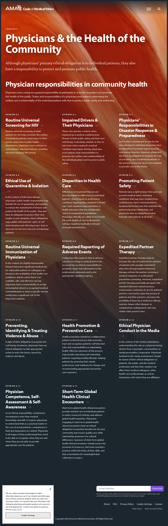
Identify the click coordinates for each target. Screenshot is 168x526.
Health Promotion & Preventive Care (81, 328)
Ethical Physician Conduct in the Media (139, 328)
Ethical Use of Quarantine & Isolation (27, 183)
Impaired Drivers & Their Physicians (80, 122)
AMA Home (137, 508)
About (107, 503)
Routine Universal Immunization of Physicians (22, 251)
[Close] (50, 489)
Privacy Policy (127, 503)
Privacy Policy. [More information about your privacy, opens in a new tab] (17, 509)
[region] (28, 504)
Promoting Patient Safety (136, 183)
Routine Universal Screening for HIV (22, 122)
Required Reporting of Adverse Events (83, 249)
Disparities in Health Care (81, 183)
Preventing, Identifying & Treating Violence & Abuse (26, 330)
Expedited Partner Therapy (136, 249)
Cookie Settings (144, 503)
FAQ (115, 503)
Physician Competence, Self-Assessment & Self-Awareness (23, 399)
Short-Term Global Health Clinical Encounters (79, 396)
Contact (158, 503)
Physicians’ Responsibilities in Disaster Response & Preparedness (138, 127)
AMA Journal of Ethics (153, 508)
